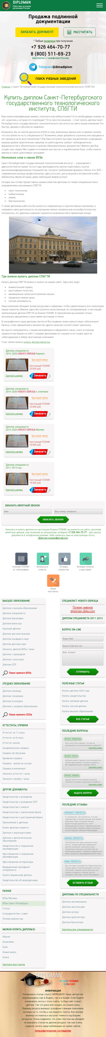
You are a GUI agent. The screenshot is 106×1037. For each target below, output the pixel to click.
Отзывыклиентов (64, 568)
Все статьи (82, 722)
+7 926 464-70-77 (50, 47)
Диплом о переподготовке (17, 832)
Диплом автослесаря (73, 909)
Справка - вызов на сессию (17, 763)
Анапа (6, 957)
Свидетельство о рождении (17, 796)
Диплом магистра (12, 623)
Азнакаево (8, 941)
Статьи (6, 908)
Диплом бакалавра (13, 618)
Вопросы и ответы (42, 568)
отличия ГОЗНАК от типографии (20, 568)
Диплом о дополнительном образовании (17, 839)
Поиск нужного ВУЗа (20, 673)
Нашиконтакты (53, 590)
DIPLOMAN (49, 975)
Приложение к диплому (15, 822)
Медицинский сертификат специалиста (16, 869)
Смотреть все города (14, 964)
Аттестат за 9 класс (13, 737)
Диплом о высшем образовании (20, 608)
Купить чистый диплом (74, 709)
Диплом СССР (9, 664)
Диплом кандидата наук (16, 639)
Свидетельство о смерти (16, 807)
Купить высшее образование (77, 714)
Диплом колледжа (13, 701)
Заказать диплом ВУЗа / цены (18, 649)
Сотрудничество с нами (15, 913)
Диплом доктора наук (14, 644)
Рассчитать (82, 32)
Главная (6, 86)
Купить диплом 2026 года (75, 693)
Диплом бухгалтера (72, 925)
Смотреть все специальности (77, 932)
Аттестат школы (11, 742)
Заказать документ (37, 32)
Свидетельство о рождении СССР (20, 802)
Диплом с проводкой (14, 654)
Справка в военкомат (14, 768)
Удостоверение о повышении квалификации (18, 855)
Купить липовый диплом (75, 704)
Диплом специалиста (14, 613)
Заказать (40, 375)
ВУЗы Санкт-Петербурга (15, 903)
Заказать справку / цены (16, 778)
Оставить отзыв (83, 885)
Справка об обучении (14, 753)
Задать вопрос (83, 795)
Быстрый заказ (40, 359)
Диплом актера (70, 915)
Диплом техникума (13, 696)
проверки (49, 41)
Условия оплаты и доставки (85, 568)
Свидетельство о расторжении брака (23, 817)
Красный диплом (12, 628)
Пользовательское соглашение (53, 1031)
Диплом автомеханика (74, 904)
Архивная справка (12, 758)
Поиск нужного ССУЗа (20, 714)
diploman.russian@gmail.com (53, 538)
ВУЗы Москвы (10, 898)
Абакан (6, 936)
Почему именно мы (13, 918)
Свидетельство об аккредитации (20, 880)
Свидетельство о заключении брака (22, 812)
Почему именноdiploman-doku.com (83, 609)
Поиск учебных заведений (55, 79)
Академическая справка (16, 748)
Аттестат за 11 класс (14, 732)
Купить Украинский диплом (17, 875)
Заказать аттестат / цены (16, 773)
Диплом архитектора (73, 920)
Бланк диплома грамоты (16, 827)
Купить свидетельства (74, 698)
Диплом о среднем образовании (20, 706)
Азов (5, 947)
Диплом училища (12, 691)
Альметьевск (9, 952)
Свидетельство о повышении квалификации (18, 847)
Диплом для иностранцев (16, 633)
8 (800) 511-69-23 (51, 54)
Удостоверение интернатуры (18, 862)
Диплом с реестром (13, 659)
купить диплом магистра (37, 342)
